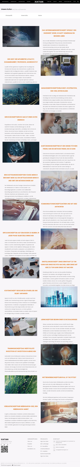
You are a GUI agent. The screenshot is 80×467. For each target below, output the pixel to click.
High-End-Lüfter (44, 441)
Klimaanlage (13, 1)
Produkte (30, 444)
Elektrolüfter (22, 1)
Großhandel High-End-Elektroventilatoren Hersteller (54, 463)
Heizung (28, 1)
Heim (13, 9)
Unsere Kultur (24, 15)
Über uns (49, 1)
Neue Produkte (5, 1)
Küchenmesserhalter (45, 454)
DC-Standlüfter (44, 446)
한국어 (74, 1)
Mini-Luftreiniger (44, 444)
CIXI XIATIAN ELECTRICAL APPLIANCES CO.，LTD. (16, 463)
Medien (60, 1)
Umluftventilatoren (45, 449)
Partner (40, 15)
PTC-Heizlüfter (43, 451)
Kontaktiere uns (67, 1)
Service (55, 1)
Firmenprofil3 (9, 15)
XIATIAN (4, 439)
